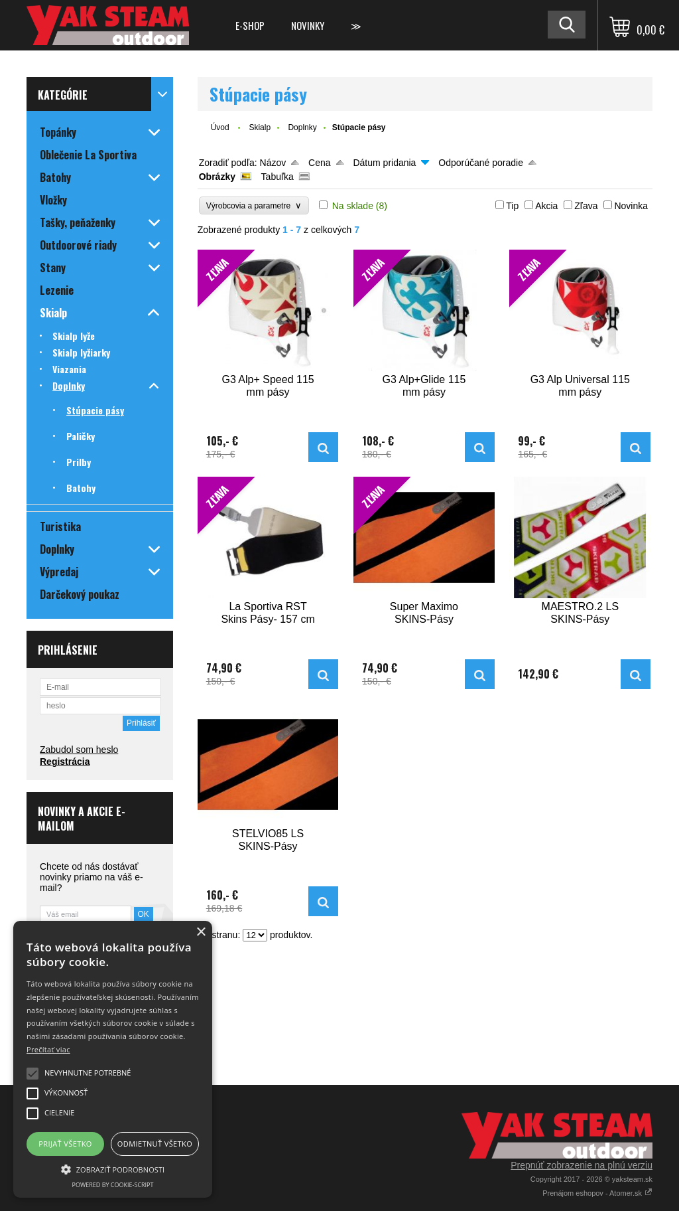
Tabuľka (277, 176)
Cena (319, 162)
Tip (512, 206)
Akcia (546, 206)
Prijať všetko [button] (65, 1144)
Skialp (260, 127)
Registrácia (65, 761)
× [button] (201, 932)
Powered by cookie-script (113, 1184)
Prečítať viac (48, 1049)
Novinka (631, 206)
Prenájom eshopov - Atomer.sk (597, 1193)
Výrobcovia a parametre (254, 205)
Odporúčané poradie (480, 162)
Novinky (307, 25)
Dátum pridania (384, 162)
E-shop (250, 25)
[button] (113, 1168)
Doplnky (302, 127)
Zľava (585, 206)
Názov (273, 162)
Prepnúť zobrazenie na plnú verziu (581, 1165)
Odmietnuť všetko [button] (154, 1144)
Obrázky (217, 176)
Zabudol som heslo (79, 749)
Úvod (220, 127)
